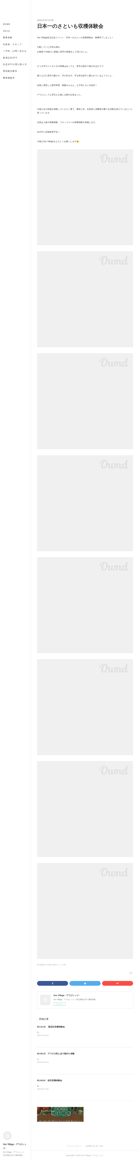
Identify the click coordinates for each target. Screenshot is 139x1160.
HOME (7, 24)
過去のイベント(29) (59, 965)
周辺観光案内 (10, 71)
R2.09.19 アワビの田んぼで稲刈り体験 (56, 1053)
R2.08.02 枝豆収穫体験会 (49, 1080)
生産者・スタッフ (12, 44)
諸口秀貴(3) (41, 965)
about (6, 30)
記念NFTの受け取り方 (15, 64)
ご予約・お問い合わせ (15, 51)
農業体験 (7, 37)
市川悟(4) (49, 965)
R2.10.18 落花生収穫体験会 (51, 1027)
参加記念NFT (10, 57)
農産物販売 (9, 77)
